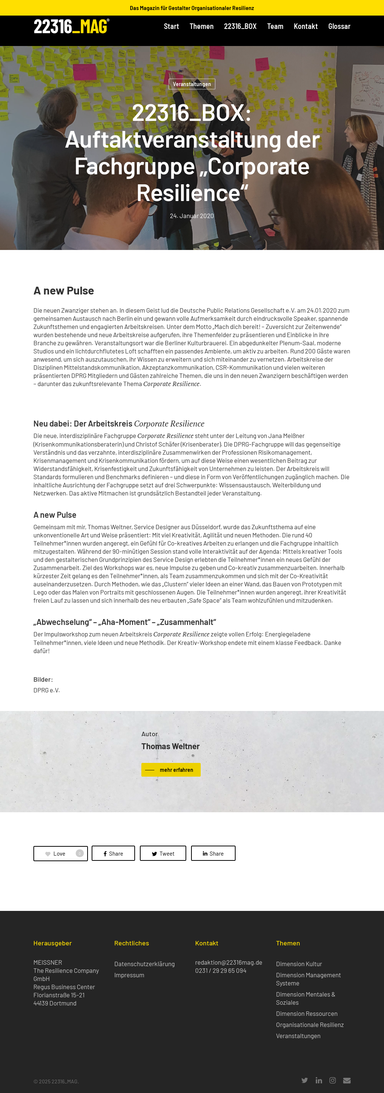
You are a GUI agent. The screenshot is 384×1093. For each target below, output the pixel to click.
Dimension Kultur (299, 963)
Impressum (129, 974)
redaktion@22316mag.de (228, 962)
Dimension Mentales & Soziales (305, 998)
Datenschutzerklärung (144, 963)
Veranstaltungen (192, 84)
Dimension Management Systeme (308, 979)
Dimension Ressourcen (307, 1013)
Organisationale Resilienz (310, 1024)
